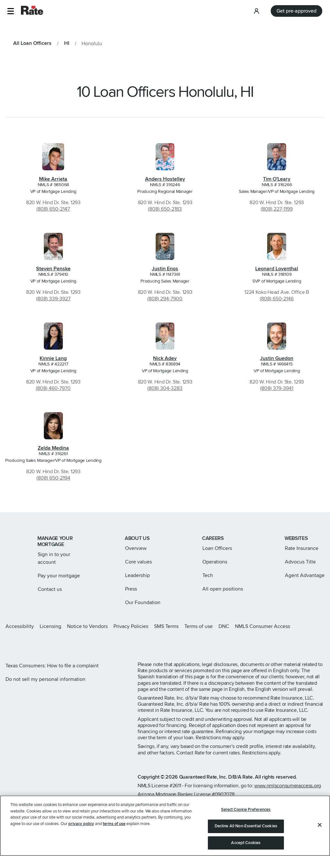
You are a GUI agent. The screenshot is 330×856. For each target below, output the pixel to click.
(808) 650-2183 (165, 209)
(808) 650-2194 (53, 478)
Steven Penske (53, 268)
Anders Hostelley (165, 179)
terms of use (114, 825)
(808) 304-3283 (164, 388)
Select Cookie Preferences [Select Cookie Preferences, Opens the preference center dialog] (245, 811)
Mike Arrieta (53, 179)
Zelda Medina (53, 448)
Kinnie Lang (53, 358)
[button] (10, 11)
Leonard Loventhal (276, 268)
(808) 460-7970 (53, 388)
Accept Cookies (245, 844)
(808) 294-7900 (164, 298)
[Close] (320, 827)
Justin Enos (165, 268)
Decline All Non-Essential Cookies (246, 828)
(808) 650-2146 (277, 298)
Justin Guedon (276, 358)
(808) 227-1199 (277, 209)
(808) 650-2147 (53, 209)
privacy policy (81, 825)
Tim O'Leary (276, 179)
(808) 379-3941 (276, 388)
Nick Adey (165, 358)
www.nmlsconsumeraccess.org (287, 785)
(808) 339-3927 (53, 298)
